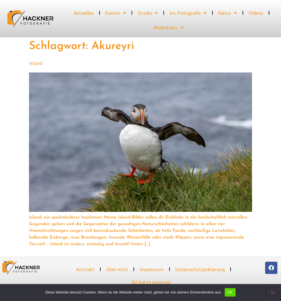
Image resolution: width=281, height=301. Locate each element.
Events (115, 13)
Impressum (152, 269)
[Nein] (272, 292)
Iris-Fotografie (188, 13)
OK (230, 292)
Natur (227, 13)
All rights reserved (151, 282)
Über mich (117, 269)
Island (35, 63)
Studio (148, 13)
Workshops (168, 27)
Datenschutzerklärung (200, 269)
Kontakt (85, 269)
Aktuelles (83, 12)
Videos (256, 12)
